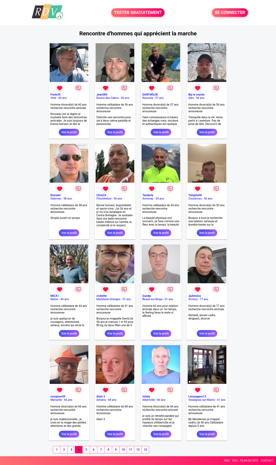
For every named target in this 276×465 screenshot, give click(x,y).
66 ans (68, 399)
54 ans (159, 198)
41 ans (221, 399)
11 (130, 449)
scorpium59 (57, 396)
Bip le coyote (196, 94)
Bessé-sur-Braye (152, 299)
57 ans (159, 98)
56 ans (125, 98)
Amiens (101, 399)
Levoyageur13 (197, 396)
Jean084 (101, 94)
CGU (235, 460)
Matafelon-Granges (108, 299)
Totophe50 (195, 195)
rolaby (146, 396)
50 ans (208, 198)
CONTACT (267, 460)
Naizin (54, 299)
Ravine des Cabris (107, 98)
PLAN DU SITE (249, 460)
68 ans (112, 399)
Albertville (148, 399)
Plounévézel (103, 198)
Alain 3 (100, 396)
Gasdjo (146, 296)
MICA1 (54, 296)
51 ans (127, 299)
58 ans (67, 198)
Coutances (195, 198)
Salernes (55, 198)
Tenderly (147, 195)
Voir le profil (69, 132)
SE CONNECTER (230, 12)
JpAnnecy (194, 296)
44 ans (64, 299)
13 (145, 449)
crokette (101, 296)
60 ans (62, 98)
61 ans (169, 299)
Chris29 (101, 195)
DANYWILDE (150, 94)
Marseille (56, 399)
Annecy (193, 299)
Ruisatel (55, 195)
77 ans (204, 299)
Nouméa (147, 98)
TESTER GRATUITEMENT (138, 12)
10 (123, 449)
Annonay (147, 198)
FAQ (226, 460)
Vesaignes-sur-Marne (201, 399)
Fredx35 (55, 94)
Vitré (53, 98)
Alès (191, 98)
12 (138, 449)
